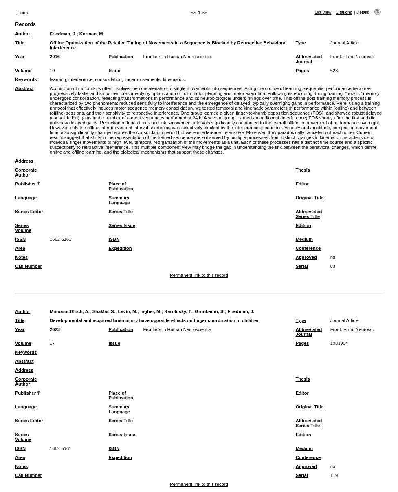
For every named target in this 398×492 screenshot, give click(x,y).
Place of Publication (121, 186)
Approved (306, 257)
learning (58, 79)
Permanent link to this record (199, 275)
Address (24, 161)
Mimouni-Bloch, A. (70, 311)
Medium (304, 239)
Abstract (24, 88)
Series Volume (23, 228)
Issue (115, 70)
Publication (121, 56)
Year (20, 56)
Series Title (121, 211)
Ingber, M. (150, 311)
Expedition (120, 248)
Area (20, 248)
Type (301, 42)
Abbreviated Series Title (309, 214)
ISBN (114, 239)
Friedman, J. (63, 33)
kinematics (174, 79)
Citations (344, 12)
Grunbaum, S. (209, 311)
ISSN (20, 239)
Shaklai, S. (103, 311)
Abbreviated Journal (309, 59)
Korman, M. (91, 33)
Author (22, 33)
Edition (303, 225)
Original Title (309, 197)
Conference (308, 248)
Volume (23, 70)
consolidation (108, 79)
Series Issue (122, 225)
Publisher (25, 183)
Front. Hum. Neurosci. (352, 56)
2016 (55, 56)
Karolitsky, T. (178, 311)
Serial (302, 266)
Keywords (26, 79)
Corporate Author (26, 172)
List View (322, 12)
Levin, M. (127, 311)
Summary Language (119, 200)
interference (80, 79)
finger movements (142, 79)
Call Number (28, 266)
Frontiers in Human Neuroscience (177, 56)
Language (26, 197)
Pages (302, 70)
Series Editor (29, 211)
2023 (55, 329)
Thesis (303, 170)
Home (23, 12)
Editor (302, 183)
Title (19, 42)
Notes (21, 257)
